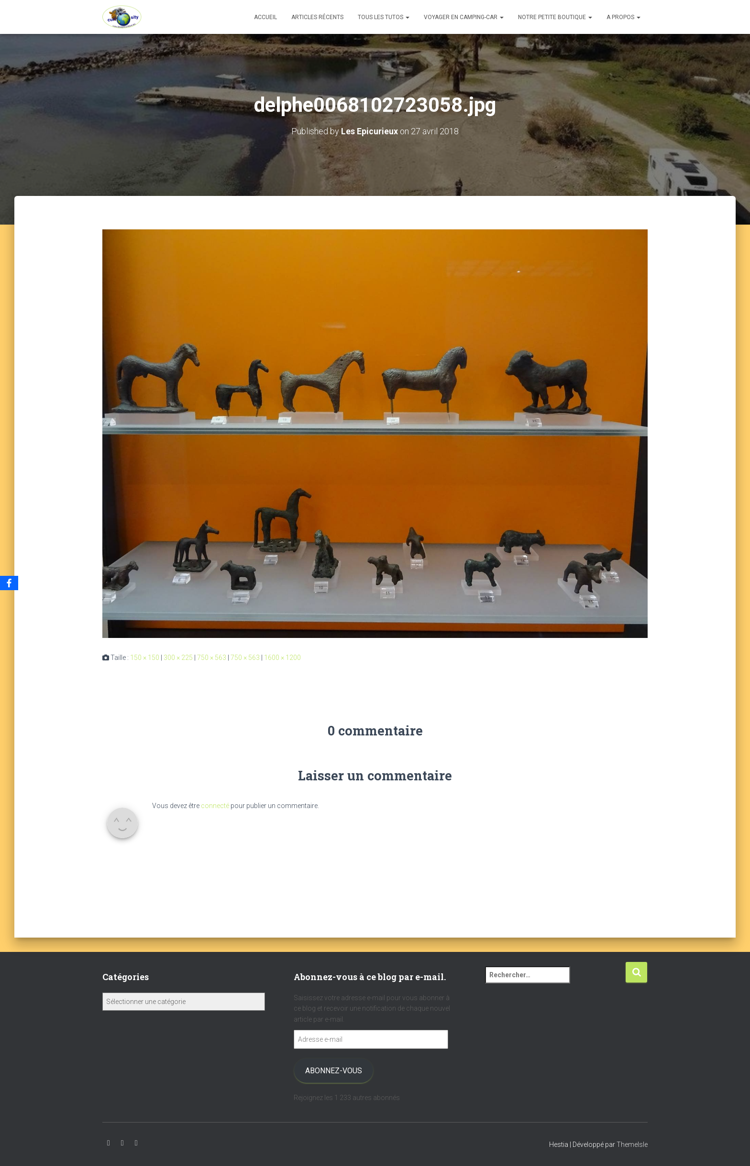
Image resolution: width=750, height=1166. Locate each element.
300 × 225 (178, 657)
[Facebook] (9, 583)
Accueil (265, 17)
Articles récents (317, 17)
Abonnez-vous (333, 1070)
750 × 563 (211, 657)
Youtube (108, 1143)
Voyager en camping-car (464, 17)
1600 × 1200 (282, 657)
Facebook (136, 1143)
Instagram (122, 1143)
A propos (623, 17)
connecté (215, 805)
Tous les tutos (383, 17)
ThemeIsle (632, 1144)
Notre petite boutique (555, 17)
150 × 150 (144, 657)
